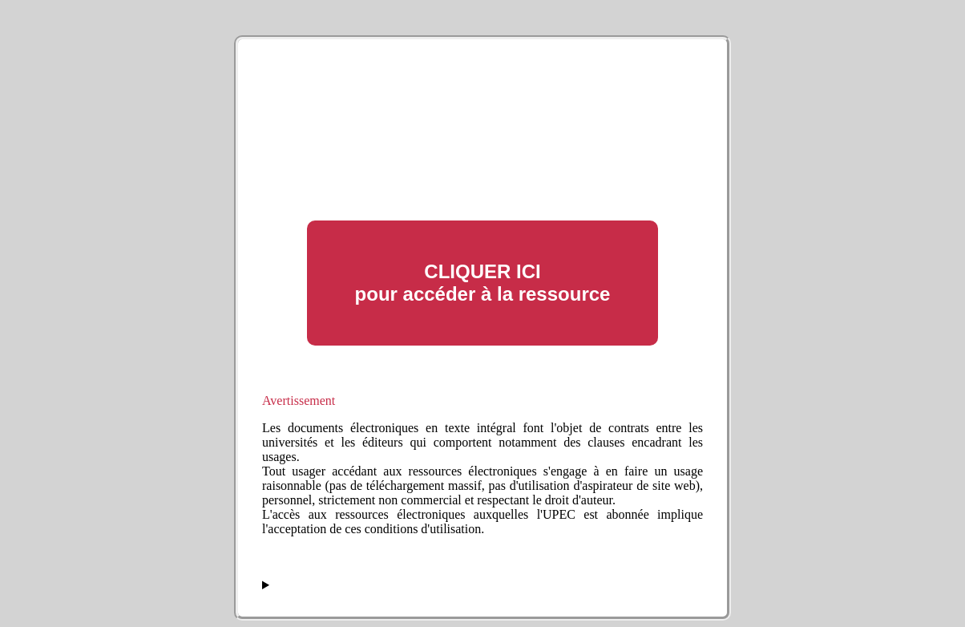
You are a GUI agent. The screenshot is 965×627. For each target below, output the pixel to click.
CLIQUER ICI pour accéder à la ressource (483, 283)
